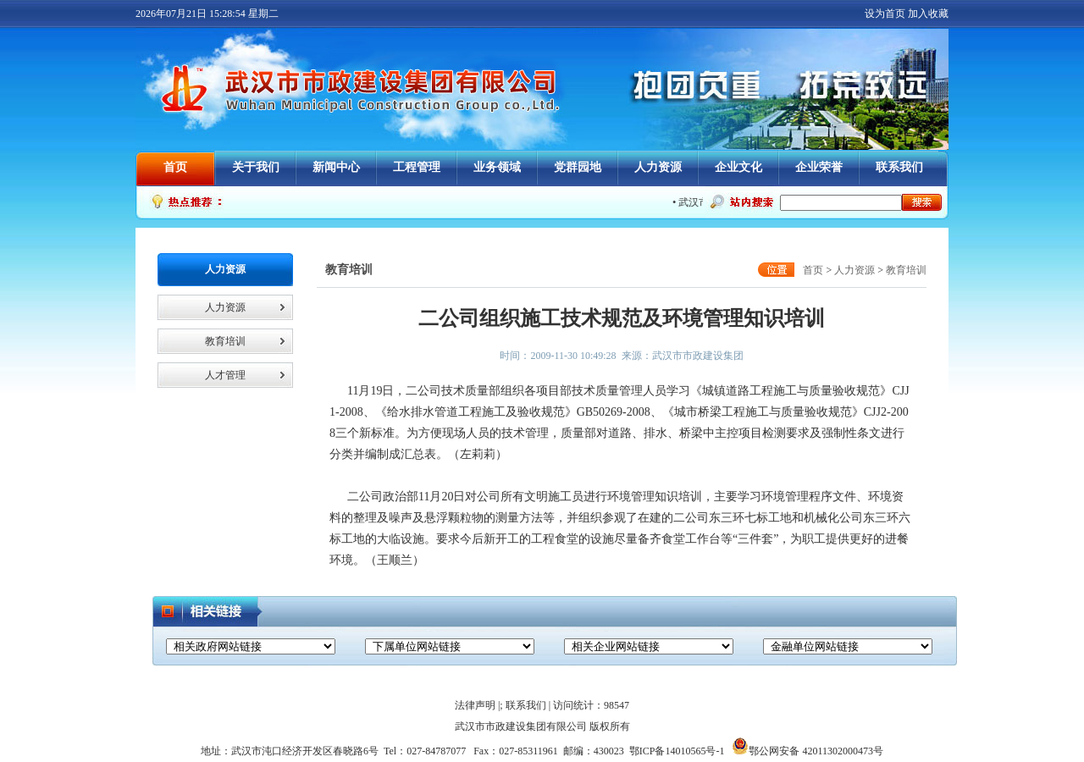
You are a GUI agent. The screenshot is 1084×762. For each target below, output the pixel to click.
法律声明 (475, 705)
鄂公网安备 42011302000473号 (807, 751)
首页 (175, 167)
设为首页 (885, 13)
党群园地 (577, 167)
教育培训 (225, 341)
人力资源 (658, 167)
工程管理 (416, 167)
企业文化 (738, 167)
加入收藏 (928, 13)
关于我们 (255, 167)
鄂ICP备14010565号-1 (677, 751)
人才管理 (225, 375)
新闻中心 (336, 167)
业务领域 (497, 167)
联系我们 (899, 167)
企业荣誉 (819, 167)
